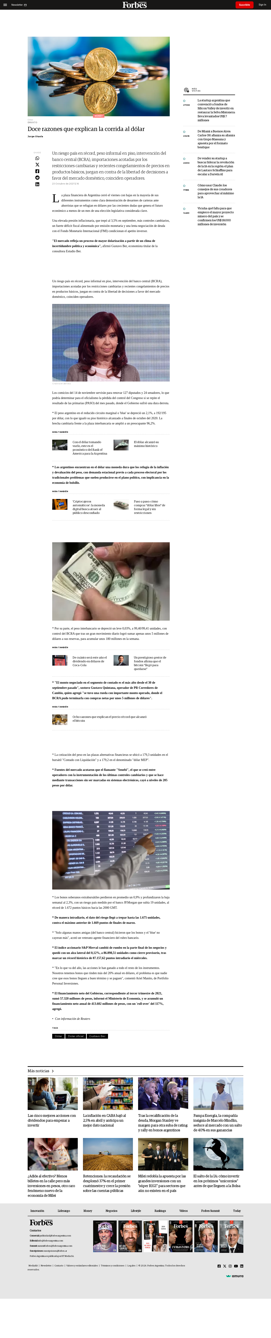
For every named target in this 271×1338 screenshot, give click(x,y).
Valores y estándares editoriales (82, 1266)
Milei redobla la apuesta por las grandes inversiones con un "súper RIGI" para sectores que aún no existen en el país (162, 1184)
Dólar (58, 1036)
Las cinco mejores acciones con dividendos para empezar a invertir (52, 1120)
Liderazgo (64, 1211)
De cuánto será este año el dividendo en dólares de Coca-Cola (90, 661)
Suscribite (244, 4)
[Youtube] (236, 1266)
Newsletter (46, 1266)
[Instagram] (230, 1266)
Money (87, 1211)
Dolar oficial (75, 1036)
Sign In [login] (262, 4)
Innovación (37, 1211)
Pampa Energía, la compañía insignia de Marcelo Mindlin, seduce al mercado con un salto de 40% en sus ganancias (217, 1123)
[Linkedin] (241, 1266)
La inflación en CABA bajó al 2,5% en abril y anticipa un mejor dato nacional (104, 1120)
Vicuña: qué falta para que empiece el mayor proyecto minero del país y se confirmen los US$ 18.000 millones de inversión (216, 216)
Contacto (58, 1266)
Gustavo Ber (97, 1036)
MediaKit (33, 1266)
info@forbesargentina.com (50, 1241)
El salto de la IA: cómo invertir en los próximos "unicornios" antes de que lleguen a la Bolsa (216, 1181)
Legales (131, 1266)
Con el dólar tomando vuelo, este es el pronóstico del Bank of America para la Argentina (90, 448)
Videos (183, 1211)
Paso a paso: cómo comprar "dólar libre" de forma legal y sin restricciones (149, 507)
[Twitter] (224, 1266)
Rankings (160, 1211)
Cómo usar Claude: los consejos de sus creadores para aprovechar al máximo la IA (216, 191)
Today (237, 1211)
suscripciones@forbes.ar (55, 1251)
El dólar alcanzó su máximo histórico (146, 444)
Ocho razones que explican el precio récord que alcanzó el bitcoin (110, 719)
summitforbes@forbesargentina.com (55, 1246)
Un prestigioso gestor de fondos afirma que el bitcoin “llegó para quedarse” (150, 663)
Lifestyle (136, 1211)
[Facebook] (219, 1266)
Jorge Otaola (35, 136)
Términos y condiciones (112, 1266)
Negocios (111, 1211)
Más (213, 90)
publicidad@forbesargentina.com (55, 1236)
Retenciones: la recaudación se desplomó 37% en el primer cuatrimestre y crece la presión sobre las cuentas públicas (106, 1184)
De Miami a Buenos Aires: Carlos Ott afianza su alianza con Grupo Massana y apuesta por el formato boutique (216, 139)
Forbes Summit (210, 1211)
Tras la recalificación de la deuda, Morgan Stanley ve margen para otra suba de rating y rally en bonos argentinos (162, 1123)
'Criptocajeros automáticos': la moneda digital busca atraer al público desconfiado (89, 507)
